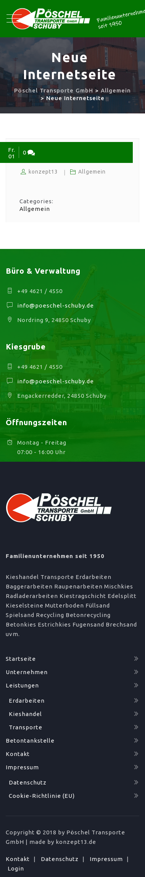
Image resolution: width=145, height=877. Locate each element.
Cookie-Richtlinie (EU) (42, 795)
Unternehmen (27, 672)
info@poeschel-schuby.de (55, 305)
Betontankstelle (30, 740)
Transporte (25, 727)
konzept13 (43, 172)
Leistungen (22, 685)
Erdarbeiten (27, 700)
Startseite (21, 658)
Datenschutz (28, 782)
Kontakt (18, 754)
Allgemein (92, 172)
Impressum (22, 767)
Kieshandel (25, 714)
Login (16, 868)
